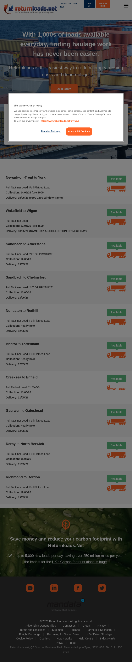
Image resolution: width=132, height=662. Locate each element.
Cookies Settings (50, 131)
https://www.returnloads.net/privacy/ (60, 121)
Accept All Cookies (79, 131)
